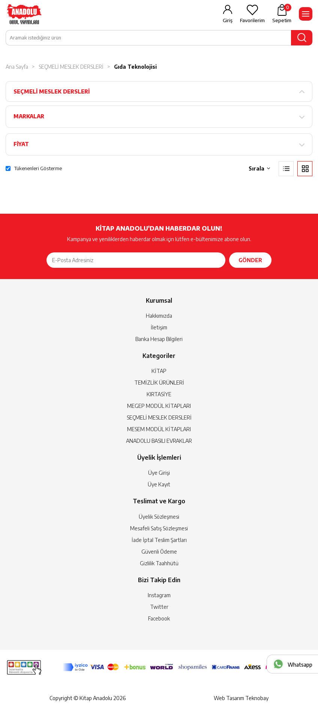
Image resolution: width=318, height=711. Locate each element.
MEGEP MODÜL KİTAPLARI (159, 406)
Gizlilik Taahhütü (159, 563)
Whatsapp (300, 664)
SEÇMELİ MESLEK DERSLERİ (71, 66)
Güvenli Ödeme (159, 551)
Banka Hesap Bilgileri (159, 339)
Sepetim (281, 13)
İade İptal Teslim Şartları (159, 540)
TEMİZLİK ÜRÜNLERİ (159, 382)
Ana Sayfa (17, 66)
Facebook (159, 618)
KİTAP (159, 371)
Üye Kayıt (159, 484)
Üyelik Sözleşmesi (159, 516)
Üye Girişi (159, 472)
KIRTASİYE (159, 394)
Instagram (159, 595)
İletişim (159, 327)
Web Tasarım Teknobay (241, 698)
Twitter (159, 607)
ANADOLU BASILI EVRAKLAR (159, 441)
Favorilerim (252, 20)
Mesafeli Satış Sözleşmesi (159, 528)
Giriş (227, 20)
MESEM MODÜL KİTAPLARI (159, 429)
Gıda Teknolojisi (135, 66)
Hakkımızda (159, 315)
